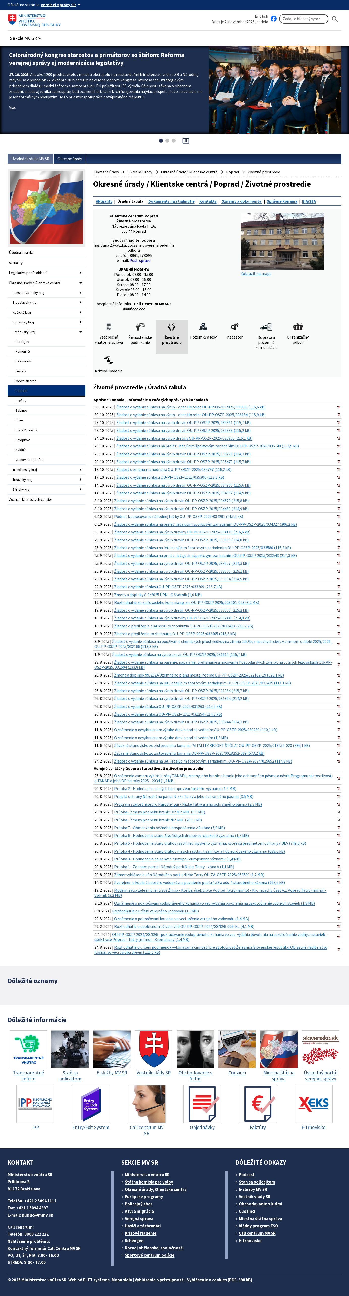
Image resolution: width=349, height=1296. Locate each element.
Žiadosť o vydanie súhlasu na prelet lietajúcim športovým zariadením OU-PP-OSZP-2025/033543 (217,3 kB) (205, 555)
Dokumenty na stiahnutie (171, 201)
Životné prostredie (264, 171)
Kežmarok (23, 361)
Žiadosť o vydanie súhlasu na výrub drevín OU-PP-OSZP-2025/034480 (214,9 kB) (181, 508)
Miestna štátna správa (260, 1218)
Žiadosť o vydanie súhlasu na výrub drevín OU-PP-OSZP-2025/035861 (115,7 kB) (183, 422)
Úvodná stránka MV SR (30, 158)
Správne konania (282, 201)
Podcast (247, 1174)
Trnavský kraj (22, 479)
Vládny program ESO (258, 1226)
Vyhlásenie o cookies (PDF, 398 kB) (219, 1280)
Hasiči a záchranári (143, 1226)
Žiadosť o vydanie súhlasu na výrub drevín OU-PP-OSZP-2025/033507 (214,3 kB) (181, 563)
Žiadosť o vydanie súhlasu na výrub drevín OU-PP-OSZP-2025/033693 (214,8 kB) (181, 539)
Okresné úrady (69, 158)
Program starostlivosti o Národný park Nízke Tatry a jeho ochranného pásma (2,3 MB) (188, 804)
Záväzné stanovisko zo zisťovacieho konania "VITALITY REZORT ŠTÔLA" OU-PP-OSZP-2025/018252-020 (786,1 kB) (212, 745)
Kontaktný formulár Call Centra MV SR (44, 1248)
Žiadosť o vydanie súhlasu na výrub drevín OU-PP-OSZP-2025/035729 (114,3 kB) (183, 453)
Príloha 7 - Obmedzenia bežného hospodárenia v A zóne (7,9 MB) (169, 827)
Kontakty (208, 201)
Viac (12, 107)
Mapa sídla (122, 1280)
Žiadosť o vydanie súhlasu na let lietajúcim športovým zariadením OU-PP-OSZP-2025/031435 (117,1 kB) (202, 682)
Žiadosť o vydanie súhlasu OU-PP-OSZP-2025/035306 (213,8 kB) (170, 477)
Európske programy (144, 1196)
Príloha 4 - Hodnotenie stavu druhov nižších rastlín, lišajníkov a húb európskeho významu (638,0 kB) (199, 851)
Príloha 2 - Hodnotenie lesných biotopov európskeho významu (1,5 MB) (175, 788)
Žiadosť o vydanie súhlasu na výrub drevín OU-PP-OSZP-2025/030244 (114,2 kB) (181, 721)
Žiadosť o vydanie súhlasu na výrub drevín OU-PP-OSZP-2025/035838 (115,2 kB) (183, 430)
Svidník (21, 449)
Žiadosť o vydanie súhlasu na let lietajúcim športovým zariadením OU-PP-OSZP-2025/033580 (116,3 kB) (202, 547)
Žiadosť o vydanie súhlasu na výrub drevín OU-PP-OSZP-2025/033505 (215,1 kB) (181, 571)
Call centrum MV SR (257, 1233)
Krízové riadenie (140, 1233)
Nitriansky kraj (23, 322)
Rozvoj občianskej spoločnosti (154, 1248)
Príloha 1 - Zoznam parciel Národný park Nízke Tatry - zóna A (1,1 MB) (174, 866)
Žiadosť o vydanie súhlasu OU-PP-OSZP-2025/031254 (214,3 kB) (168, 714)
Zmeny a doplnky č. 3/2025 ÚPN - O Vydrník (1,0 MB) (158, 594)
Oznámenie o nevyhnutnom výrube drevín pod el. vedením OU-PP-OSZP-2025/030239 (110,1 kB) (195, 729)
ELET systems (96, 1280)
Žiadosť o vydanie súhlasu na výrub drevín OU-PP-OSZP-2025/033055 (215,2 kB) (181, 610)
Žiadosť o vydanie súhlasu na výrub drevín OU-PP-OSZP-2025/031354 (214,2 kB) (181, 698)
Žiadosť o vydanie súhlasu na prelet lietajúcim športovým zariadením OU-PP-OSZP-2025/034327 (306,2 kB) (205, 524)
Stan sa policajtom (257, 1182)
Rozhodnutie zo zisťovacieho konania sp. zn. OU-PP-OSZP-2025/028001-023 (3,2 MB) (186, 602)
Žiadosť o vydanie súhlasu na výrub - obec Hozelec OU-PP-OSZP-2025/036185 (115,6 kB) (191, 406)
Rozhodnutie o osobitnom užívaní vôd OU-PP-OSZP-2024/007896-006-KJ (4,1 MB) (184, 926)
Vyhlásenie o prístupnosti (160, 1280)
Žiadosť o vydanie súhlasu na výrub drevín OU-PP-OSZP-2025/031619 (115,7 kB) (179, 654)
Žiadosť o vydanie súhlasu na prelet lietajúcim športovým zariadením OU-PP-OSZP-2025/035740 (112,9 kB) (207, 445)
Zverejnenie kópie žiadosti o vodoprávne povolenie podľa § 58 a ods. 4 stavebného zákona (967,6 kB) (199, 882)
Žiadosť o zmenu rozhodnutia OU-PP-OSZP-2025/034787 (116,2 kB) (173, 469)
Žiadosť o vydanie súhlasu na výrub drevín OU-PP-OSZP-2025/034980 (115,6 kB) (183, 485)
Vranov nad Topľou (29, 459)
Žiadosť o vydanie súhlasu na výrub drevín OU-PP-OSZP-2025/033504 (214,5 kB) (181, 578)
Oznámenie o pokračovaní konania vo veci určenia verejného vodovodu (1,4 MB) (181, 918)
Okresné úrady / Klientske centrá (35, 282)
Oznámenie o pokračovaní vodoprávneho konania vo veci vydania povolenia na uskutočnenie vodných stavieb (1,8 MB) (214, 903)
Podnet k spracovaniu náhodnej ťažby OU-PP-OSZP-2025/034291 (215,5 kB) (178, 516)
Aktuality (16, 262)
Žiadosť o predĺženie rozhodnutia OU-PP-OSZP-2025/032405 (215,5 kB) (175, 633)
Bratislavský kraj (25, 302)
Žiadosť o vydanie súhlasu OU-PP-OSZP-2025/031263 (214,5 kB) (168, 706)
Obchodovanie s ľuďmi (260, 1204)
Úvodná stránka (21, 252)
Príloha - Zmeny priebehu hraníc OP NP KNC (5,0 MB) (159, 811)
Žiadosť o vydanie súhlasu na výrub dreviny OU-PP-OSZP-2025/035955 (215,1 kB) (184, 438)
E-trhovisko (250, 1240)
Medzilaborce (26, 381)
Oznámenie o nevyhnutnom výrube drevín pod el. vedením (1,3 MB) (171, 737)
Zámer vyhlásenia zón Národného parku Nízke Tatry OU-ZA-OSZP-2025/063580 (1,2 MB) (189, 874)
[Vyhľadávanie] (303, 19)
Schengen (134, 1240)
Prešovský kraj (24, 332)
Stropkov (23, 440)
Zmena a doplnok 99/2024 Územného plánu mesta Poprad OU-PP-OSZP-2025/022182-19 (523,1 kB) (199, 675)
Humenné (23, 351)
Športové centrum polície (149, 1255)
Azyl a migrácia (139, 1211)
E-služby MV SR (253, 1189)
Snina (20, 420)
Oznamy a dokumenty (241, 201)
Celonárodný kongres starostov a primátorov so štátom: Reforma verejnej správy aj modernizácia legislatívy (96, 59)
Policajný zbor (138, 1204)
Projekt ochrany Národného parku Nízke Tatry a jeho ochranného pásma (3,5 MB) (183, 796)
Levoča (21, 371)
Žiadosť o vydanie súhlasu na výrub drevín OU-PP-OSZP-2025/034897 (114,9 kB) (183, 492)
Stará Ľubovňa (26, 430)
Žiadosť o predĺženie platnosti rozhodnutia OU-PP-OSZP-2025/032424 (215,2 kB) (183, 625)
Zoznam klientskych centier (30, 499)
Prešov (21, 400)
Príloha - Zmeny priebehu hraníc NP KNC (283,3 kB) (158, 819)
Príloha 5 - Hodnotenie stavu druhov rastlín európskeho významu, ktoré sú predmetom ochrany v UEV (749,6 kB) (210, 843)
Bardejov (22, 341)
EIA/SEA (309, 201)
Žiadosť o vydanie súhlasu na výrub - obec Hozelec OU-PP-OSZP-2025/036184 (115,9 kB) (191, 414)
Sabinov (22, 410)
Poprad (21, 390)
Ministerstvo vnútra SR (147, 1174)
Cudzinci (247, 1211)
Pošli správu (140, 260)
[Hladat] (334, 19)
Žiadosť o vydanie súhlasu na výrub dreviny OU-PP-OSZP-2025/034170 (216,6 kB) (182, 531)
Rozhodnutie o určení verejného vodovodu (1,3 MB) (155, 910)
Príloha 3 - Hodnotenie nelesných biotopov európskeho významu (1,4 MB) (177, 858)
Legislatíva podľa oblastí (28, 272)
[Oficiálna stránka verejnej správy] (61, 5)
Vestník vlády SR (254, 1196)
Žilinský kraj (21, 489)
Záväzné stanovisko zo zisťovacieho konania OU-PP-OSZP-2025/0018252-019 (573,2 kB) (189, 753)
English (261, 16)
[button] (26, 36)
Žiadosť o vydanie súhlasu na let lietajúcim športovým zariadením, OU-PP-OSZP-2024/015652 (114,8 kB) (203, 761)
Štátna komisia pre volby (149, 1182)
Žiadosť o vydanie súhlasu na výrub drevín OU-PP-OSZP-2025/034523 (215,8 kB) (181, 500)
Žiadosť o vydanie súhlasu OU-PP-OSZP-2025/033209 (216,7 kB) (168, 586)
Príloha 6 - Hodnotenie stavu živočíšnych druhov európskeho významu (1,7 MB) (181, 835)
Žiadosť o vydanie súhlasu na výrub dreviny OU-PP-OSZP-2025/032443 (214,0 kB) (182, 618)
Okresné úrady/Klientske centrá (156, 1189)
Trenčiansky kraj (25, 469)
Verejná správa (139, 1218)
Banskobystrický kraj (28, 292)
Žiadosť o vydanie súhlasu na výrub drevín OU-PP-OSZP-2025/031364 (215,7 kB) (181, 690)
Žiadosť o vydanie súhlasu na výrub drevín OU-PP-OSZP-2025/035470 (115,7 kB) (183, 461)
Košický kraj (22, 312)
